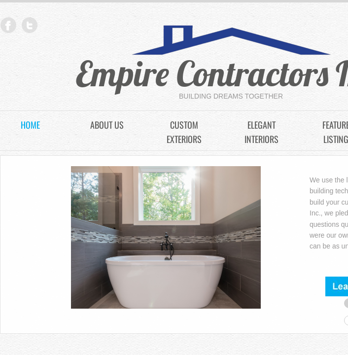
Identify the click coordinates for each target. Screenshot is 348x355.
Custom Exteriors (184, 131)
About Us (107, 124)
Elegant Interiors (261, 131)
